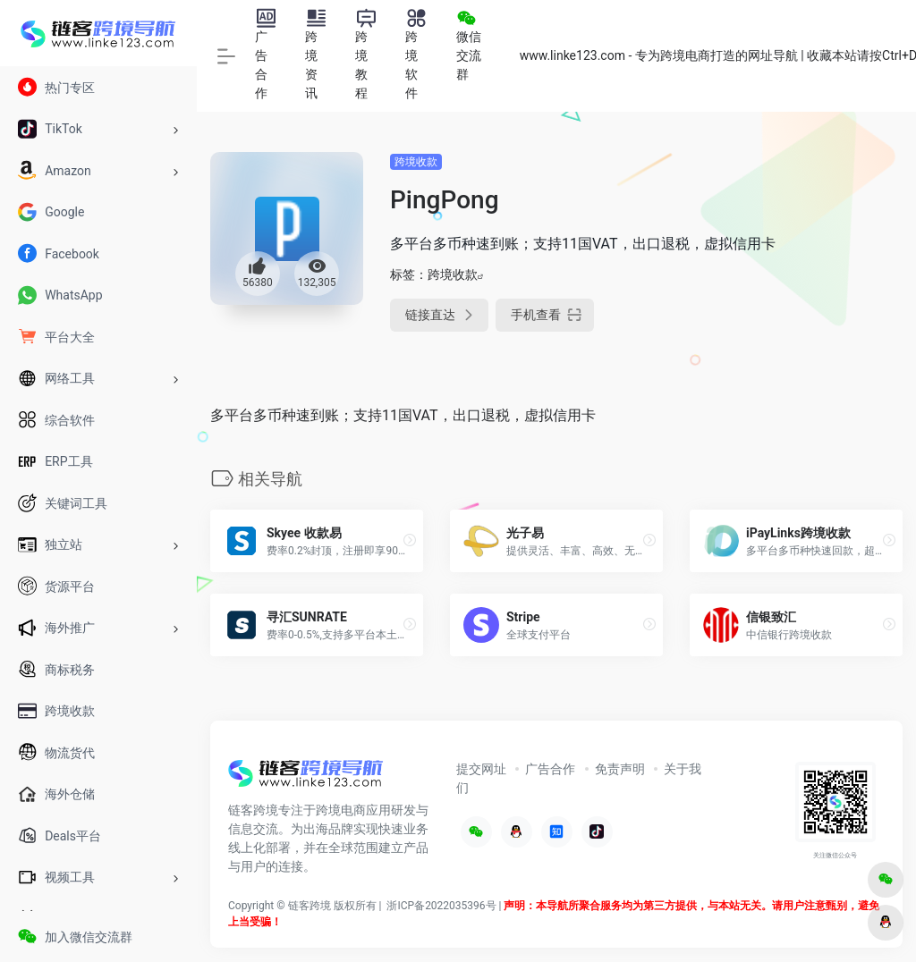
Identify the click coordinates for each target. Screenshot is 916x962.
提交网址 (481, 769)
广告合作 (550, 769)
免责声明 (620, 769)
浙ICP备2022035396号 (441, 905)
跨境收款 (415, 162)
